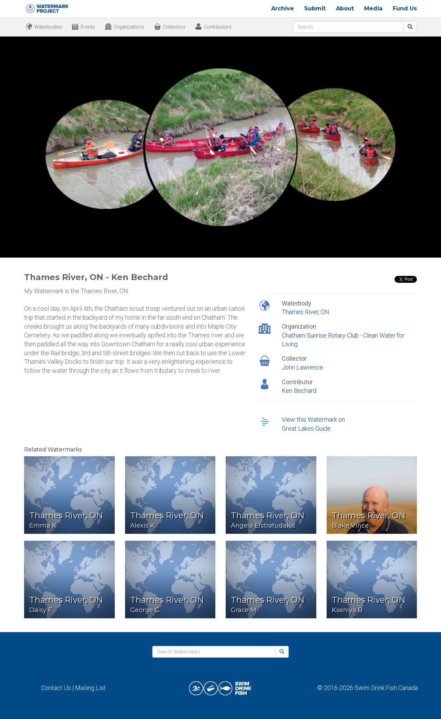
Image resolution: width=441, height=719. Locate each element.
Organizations (129, 27)
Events (88, 27)
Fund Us (405, 8)
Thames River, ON (305, 312)
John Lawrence (302, 367)
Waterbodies (48, 27)
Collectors (174, 27)
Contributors (218, 27)
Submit (315, 8)
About (345, 8)
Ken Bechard (299, 390)
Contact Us (56, 687)
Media (373, 8)
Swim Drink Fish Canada (386, 687)
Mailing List (90, 687)
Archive (282, 8)
